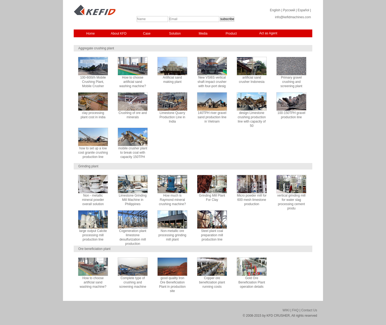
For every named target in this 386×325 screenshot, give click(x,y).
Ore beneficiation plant (94, 249)
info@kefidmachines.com (293, 17)
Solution (175, 33)
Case (146, 33)
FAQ (295, 310)
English (275, 10)
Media (203, 33)
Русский (289, 10)
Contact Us (309, 310)
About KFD (119, 33)
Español (303, 10)
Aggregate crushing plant (96, 48)
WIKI (286, 310)
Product (231, 33)
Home (90, 33)
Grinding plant (88, 166)
